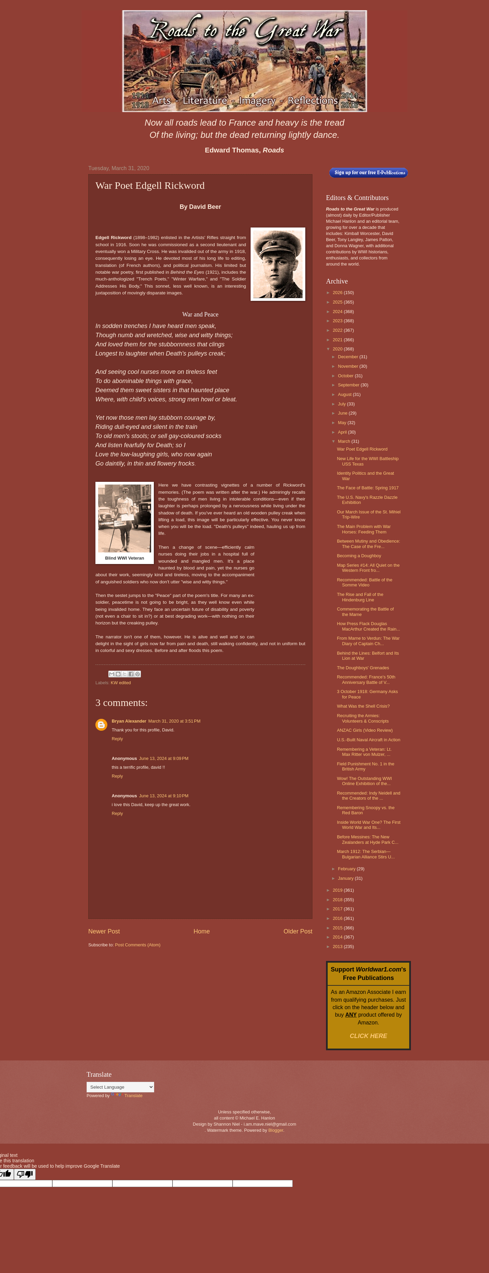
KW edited (121, 682)
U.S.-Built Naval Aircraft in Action (368, 739)
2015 (338, 927)
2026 (338, 292)
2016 (338, 918)
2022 (338, 330)
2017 (338, 908)
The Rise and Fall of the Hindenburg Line (360, 597)
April (343, 432)
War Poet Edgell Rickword (362, 449)
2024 (338, 311)
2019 (338, 890)
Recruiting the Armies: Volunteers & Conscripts (362, 718)
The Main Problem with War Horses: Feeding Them (364, 529)
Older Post (298, 931)
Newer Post (104, 931)
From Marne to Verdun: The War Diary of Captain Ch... (368, 641)
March (344, 441)
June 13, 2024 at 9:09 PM (163, 758)
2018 (338, 899)
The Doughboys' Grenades (363, 667)
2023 (338, 320)
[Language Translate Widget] (120, 1087)
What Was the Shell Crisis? (363, 706)
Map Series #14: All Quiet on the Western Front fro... (368, 568)
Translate (127, 1095)
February (347, 868)
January (346, 878)
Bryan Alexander (129, 721)
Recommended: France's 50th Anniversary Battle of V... (366, 679)
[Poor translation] (25, 1174)
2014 (338, 937)
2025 (338, 302)
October (346, 375)
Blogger (275, 1130)
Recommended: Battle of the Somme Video (364, 582)
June (343, 413)
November (348, 366)
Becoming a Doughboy (359, 555)
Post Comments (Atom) (138, 944)
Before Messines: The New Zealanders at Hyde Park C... (367, 839)
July (342, 403)
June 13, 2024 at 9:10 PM (163, 795)
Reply (117, 738)
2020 (338, 348)
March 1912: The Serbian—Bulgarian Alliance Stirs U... (366, 854)
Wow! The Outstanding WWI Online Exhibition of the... (364, 781)
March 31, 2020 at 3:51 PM (174, 721)
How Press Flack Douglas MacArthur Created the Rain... (368, 626)
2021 (338, 339)
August (345, 394)
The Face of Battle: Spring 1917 (368, 487)
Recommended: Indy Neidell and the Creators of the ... (368, 795)
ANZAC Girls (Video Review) (365, 730)
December (348, 356)
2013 (338, 946)
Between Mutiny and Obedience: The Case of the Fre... (368, 544)
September (349, 384)
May (342, 422)
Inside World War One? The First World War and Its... (368, 825)
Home (202, 931)
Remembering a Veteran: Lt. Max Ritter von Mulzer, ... (364, 752)
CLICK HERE (368, 1036)
